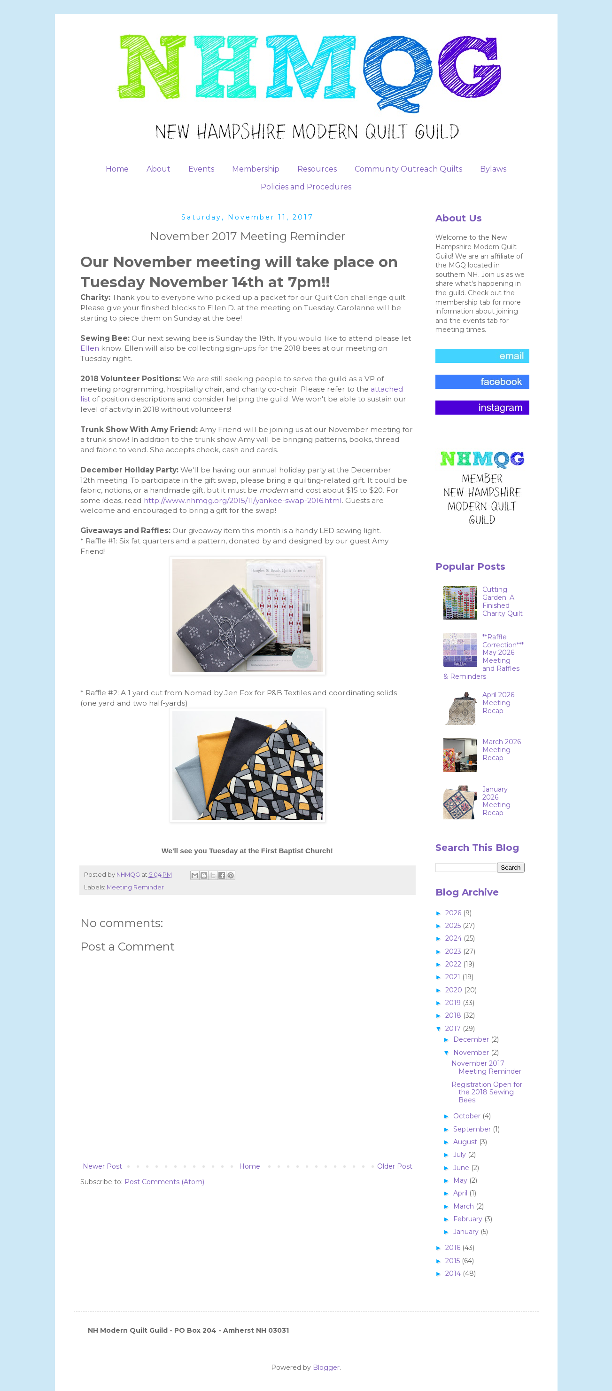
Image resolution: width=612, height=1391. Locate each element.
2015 (453, 1261)
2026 (454, 913)
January (466, 1231)
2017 (454, 1028)
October (467, 1116)
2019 (454, 1002)
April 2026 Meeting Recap (498, 703)
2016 (453, 1247)
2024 (454, 938)
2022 (454, 964)
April (461, 1193)
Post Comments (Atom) (164, 1182)
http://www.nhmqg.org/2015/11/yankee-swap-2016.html (243, 500)
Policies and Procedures (306, 186)
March (464, 1206)
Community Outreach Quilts (408, 169)
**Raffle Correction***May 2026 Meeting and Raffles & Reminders (483, 657)
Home (117, 169)
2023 (454, 951)
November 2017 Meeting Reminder (486, 1067)
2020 (454, 990)
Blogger (326, 1367)
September (473, 1129)
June (462, 1167)
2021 (453, 977)
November (472, 1052)
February (468, 1219)
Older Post (394, 1166)
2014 (454, 1273)
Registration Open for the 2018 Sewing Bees (486, 1092)
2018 (454, 1015)
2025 (454, 925)
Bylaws (493, 169)
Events (201, 169)
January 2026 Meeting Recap (496, 801)
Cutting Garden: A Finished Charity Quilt (502, 601)
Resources (317, 169)
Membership (255, 169)
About (158, 169)
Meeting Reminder (135, 887)
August (466, 1142)
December (472, 1039)
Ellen (90, 348)
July (460, 1154)
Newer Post (102, 1166)
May (461, 1180)
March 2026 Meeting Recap (501, 750)
